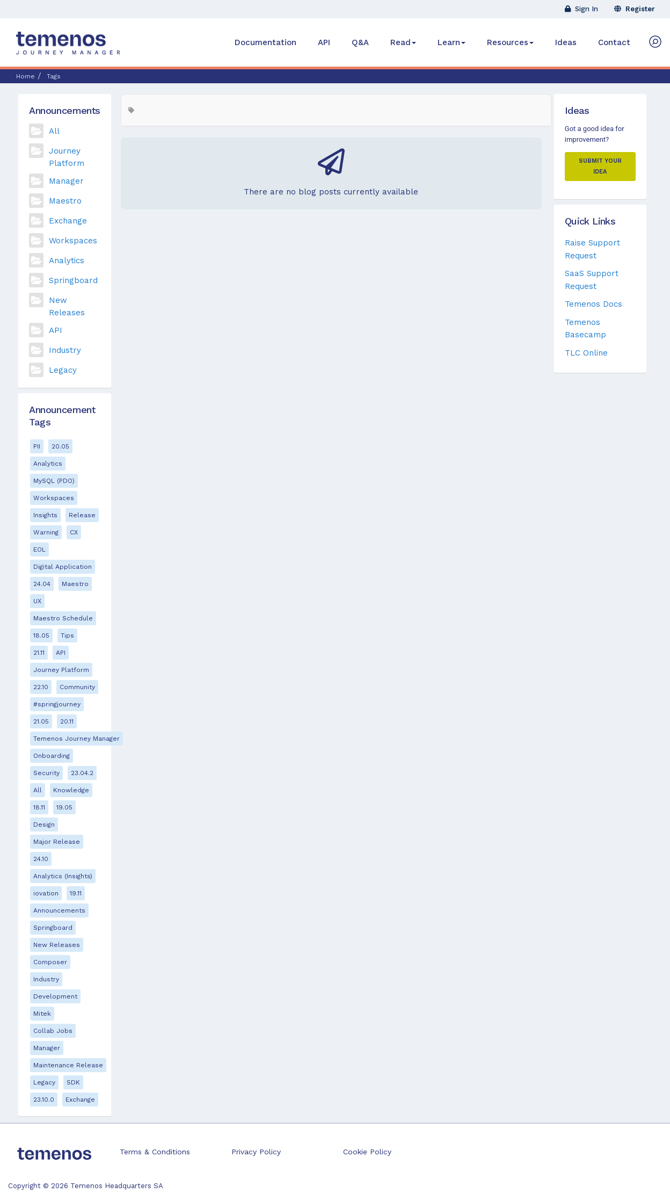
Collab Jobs (52, 1031)
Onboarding (51, 756)
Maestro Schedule (63, 618)
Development (55, 996)
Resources (510, 42)
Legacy (63, 370)
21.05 (41, 721)
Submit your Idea (600, 166)
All (54, 131)
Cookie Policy (367, 1151)
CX (74, 532)
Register (634, 9)
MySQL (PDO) (54, 481)
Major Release (56, 841)
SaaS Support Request (591, 280)
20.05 (60, 446)
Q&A (360, 42)
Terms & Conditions (155, 1151)
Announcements (59, 910)
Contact (614, 42)
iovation (46, 893)
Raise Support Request (592, 249)
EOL (39, 549)
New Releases (56, 945)
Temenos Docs (593, 304)
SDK (73, 1082)
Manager (66, 181)
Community (77, 687)
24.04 (41, 584)
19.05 (64, 807)
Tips (67, 635)
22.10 (40, 687)
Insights (45, 515)
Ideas (566, 42)
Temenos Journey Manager (76, 738)
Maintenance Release (68, 1065)
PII (36, 446)
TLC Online (586, 353)
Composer (50, 962)
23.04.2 (82, 773)
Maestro (65, 201)
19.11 (76, 893)
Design (44, 824)
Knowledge (71, 790)
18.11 (39, 807)
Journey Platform (61, 670)
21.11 (39, 652)
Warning (46, 532)
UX (37, 601)
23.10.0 (43, 1099)
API (324, 42)
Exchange (68, 221)
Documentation (265, 42)
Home (25, 76)
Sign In (581, 9)
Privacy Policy (256, 1151)
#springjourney (57, 704)
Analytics (66, 260)
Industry (65, 350)
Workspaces (73, 240)
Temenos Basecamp (585, 328)
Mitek (42, 1013)
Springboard (73, 280)
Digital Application (62, 566)
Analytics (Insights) (62, 876)
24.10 (40, 859)
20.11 (67, 721)
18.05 (41, 635)
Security (46, 773)
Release (82, 515)
